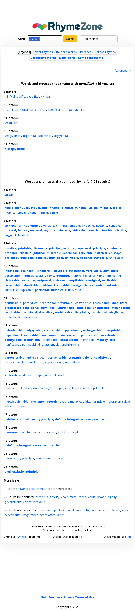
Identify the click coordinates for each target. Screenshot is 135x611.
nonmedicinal (31, 344)
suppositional (54, 362)
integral (10, 230)
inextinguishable (16, 401)
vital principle (95, 388)
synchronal (76, 271)
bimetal (67, 208)
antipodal (11, 258)
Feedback (55, 571)
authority (53, 497)
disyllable (60, 271)
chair (64, 497)
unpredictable (14, 357)
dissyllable (81, 312)
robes (82, 497)
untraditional (73, 362)
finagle (55, 208)
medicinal (70, 253)
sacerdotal (82, 510)
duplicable (26, 290)
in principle (87, 340)
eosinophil (28, 271)
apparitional (13, 335)
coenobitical (50, 340)
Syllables (23, 536)
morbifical (26, 110)
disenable (40, 248)
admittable (30, 285)
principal (55, 248)
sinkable (11, 226)
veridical (69, 248)
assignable (46, 276)
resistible (63, 285)
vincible (48, 226)
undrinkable (66, 308)
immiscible (29, 276)
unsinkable (96, 276)
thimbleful (58, 290)
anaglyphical (13, 136)
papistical (42, 290)
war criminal (50, 335)
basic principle (14, 388)
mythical (50, 230)
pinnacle (93, 230)
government (13, 502)
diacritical (83, 308)
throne (40, 497)
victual (32, 213)
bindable (24, 235)
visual (9, 195)
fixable (9, 213)
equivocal (84, 248)
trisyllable (116, 312)
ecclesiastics (48, 515)
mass (73, 497)
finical (43, 213)
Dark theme (77, 591)
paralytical (30, 303)
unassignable (50, 344)
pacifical (22, 96)
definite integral (67, 419)
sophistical (99, 312)
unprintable (101, 308)
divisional (59, 280)
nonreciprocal (34, 362)
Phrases (85, 52)
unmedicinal (30, 317)
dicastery (45, 510)
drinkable (27, 258)
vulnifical (80, 110)
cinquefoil (44, 271)
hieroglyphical (15, 149)
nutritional (29, 312)
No (80, 536)
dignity (112, 497)
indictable (12, 271)
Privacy (69, 571)
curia (125, 510)
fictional (86, 258)
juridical (39, 253)
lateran (96, 510)
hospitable (75, 280)
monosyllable (106, 340)
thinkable (86, 253)
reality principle (42, 419)
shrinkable (12, 280)
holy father (30, 515)
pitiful (19, 208)
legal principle (54, 388)
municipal (56, 258)
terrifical (67, 110)
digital (118, 208)
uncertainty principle (19, 458)
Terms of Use (84, 571)
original (35, 226)
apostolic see (111, 510)
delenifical (11, 123)
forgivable (93, 271)
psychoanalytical (71, 401)
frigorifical (30, 136)
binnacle (64, 230)
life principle (35, 375)
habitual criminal (17, 419)
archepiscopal (14, 362)
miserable (54, 253)
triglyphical (61, 136)
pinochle (106, 230)
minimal (81, 208)
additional (48, 285)
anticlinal (80, 276)
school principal (15, 406)
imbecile (88, 226)
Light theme (58, 591)
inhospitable (112, 330)
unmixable (116, 258)
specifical (54, 110)
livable (43, 208)
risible (9, 208)
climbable (114, 248)
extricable (97, 285)
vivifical (45, 96)
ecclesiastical (13, 515)
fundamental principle (50, 458)
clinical (23, 226)
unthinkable (63, 312)
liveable (101, 226)
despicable (12, 276)
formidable (13, 285)
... (43, 502)
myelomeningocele (44, 401)
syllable (114, 226)
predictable (13, 308)
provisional (65, 303)
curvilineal (48, 308)
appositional (72, 330)
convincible (83, 303)
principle (99, 248)
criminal (62, 226)
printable (24, 248)
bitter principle (95, 401)
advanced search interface (35, 489)
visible (93, 208)
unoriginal (113, 276)
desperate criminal (44, 432)
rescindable (101, 303)
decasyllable (69, 340)
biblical (23, 230)
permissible (13, 303)
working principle (92, 419)
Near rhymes (43, 52)
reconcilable (53, 330)
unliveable (75, 290)
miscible (120, 230)
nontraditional (54, 375)
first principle (34, 388)
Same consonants (90, 58)
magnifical (11, 110)
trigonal (10, 235)
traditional (48, 303)
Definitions (67, 58)
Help (44, 571)
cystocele (100, 258)
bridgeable (80, 285)
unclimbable (13, 317)
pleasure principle (17, 432)
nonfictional (12, 344)
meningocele (120, 308)
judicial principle (68, 432)
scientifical (45, 136)
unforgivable (92, 330)
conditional (31, 308)
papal (70, 510)
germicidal (64, 276)
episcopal (115, 253)
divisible (25, 253)
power (101, 497)
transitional (32, 340)
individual (113, 285)
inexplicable (108, 335)
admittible (11, 290)
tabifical (34, 96)
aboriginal (93, 280)
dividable (11, 253)
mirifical (10, 96)
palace (27, 502)
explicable (109, 280)
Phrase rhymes (105, 52)
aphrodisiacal (35, 357)
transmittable (79, 357)
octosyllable (13, 340)
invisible (10, 248)
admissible (110, 271)
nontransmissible (118, 401)
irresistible (32, 335)
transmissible (57, 357)
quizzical (101, 253)
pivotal (31, 208)
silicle (54, 213)
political (41, 258)
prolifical (40, 110)
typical (21, 213)
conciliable (12, 312)
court (91, 497)
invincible (28, 280)
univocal (36, 230)
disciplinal (46, 312)
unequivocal (119, 303)
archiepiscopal (15, 375)
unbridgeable (14, 330)
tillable (75, 226)
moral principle (75, 388)
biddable (78, 230)
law (35, 502)
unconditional (100, 357)
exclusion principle (46, 445)
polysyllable (33, 330)
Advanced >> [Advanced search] (123, 70)
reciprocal (44, 280)
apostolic (59, 510)
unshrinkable (70, 344)
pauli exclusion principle (21, 471)
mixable (105, 208)
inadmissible (70, 335)
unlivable (71, 258)
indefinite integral (18, 445)
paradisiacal (89, 335)
